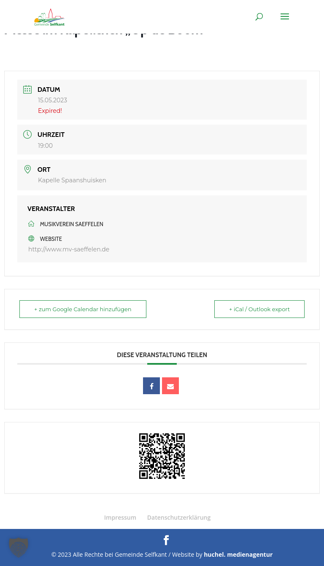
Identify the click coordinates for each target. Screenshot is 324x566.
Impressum (120, 517)
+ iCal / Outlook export (259, 309)
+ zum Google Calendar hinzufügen (83, 309)
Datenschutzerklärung (179, 517)
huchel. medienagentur (238, 554)
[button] (18, 547)
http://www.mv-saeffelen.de (68, 249)
